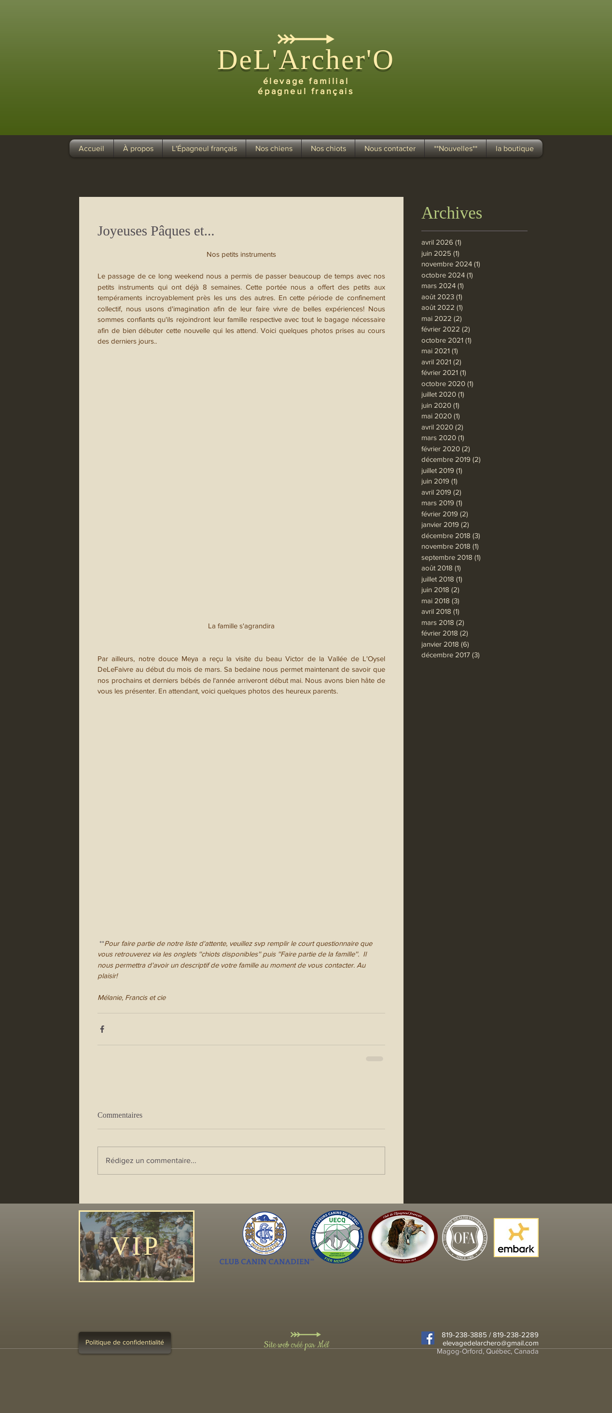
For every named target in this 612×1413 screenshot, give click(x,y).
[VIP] (137, 1246)
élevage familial (306, 81)
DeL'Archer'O (306, 59)
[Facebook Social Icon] (427, 1337)
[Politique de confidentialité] (125, 1343)
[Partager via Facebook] (102, 1029)
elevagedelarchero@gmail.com (491, 1343)
